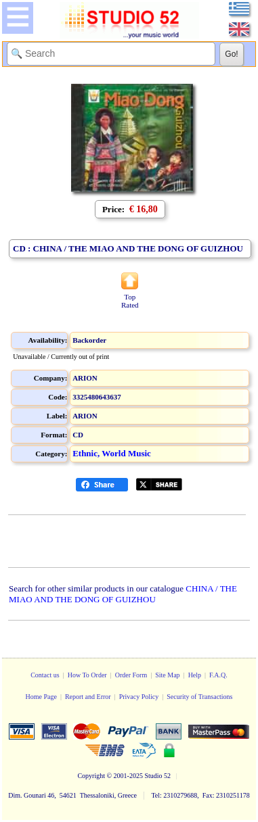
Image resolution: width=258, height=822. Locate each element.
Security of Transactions (199, 696)
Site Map (167, 675)
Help (194, 675)
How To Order (87, 675)
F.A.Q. (218, 675)
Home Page (40, 696)
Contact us (45, 675)
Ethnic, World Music (111, 453)
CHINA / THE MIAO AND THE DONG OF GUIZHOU (123, 593)
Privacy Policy (139, 696)
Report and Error (88, 696)
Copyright (91, 775)
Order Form (131, 675)
